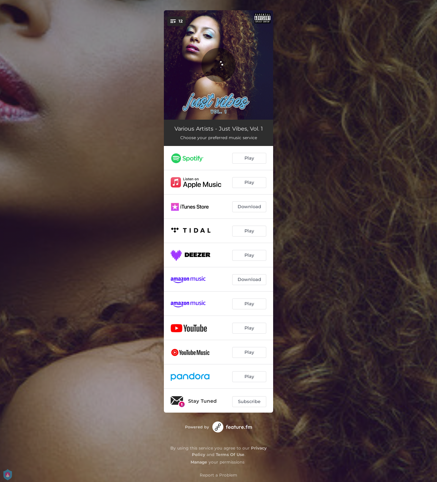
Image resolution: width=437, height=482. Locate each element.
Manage (199, 462)
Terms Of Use (230, 454)
